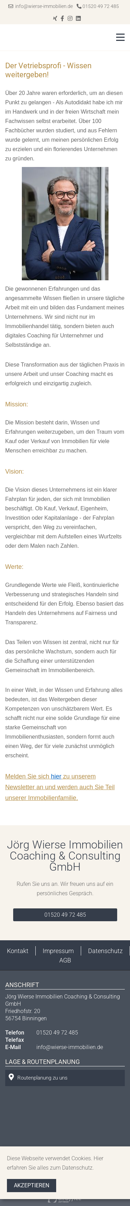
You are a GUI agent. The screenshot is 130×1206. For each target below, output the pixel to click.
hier (56, 776)
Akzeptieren (31, 1185)
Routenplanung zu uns (38, 1077)
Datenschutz (105, 950)
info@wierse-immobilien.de (40, 6)
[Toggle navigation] (118, 37)
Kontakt (17, 950)
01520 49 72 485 (98, 6)
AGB (65, 960)
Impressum (58, 950)
